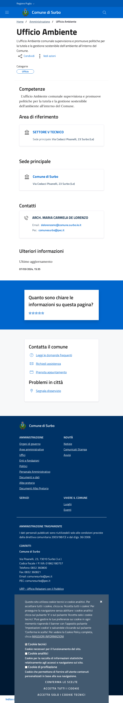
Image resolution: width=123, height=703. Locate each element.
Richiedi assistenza (45, 363)
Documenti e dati (29, 477)
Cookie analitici (38, 653)
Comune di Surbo (45, 176)
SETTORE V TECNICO (48, 132)
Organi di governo (29, 444)
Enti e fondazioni (29, 460)
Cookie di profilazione (42, 667)
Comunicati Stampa (75, 449)
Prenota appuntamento (48, 372)
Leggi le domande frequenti (50, 355)
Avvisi (67, 455)
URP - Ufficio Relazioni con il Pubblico (41, 589)
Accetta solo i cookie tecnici (61, 695)
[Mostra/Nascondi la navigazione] (7, 12)
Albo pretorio (27, 483)
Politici (23, 466)
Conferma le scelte (61, 682)
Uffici (22, 455)
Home (20, 21)
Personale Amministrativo (34, 472)
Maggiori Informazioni (48, 636)
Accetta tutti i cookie (61, 688)
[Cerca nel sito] (104, 12)
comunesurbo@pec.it (39, 576)
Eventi (67, 510)
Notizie (68, 444)
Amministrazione (39, 21)
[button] (26, 3)
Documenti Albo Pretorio (34, 488)
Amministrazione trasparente (40, 526)
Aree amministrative (31, 449)
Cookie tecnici (37, 644)
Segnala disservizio (45, 390)
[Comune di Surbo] (43, 12)
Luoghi (68, 504)
